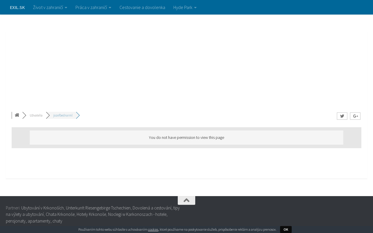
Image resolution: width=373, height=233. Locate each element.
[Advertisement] (186, 58)
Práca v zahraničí (91, 7)
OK (286, 229)
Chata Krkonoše (60, 214)
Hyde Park (182, 7)
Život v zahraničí (48, 7)
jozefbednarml (63, 115)
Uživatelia (36, 115)
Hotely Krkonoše (91, 214)
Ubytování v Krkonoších (42, 208)
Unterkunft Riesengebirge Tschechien (98, 208)
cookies (153, 229)
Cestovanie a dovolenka (142, 7)
